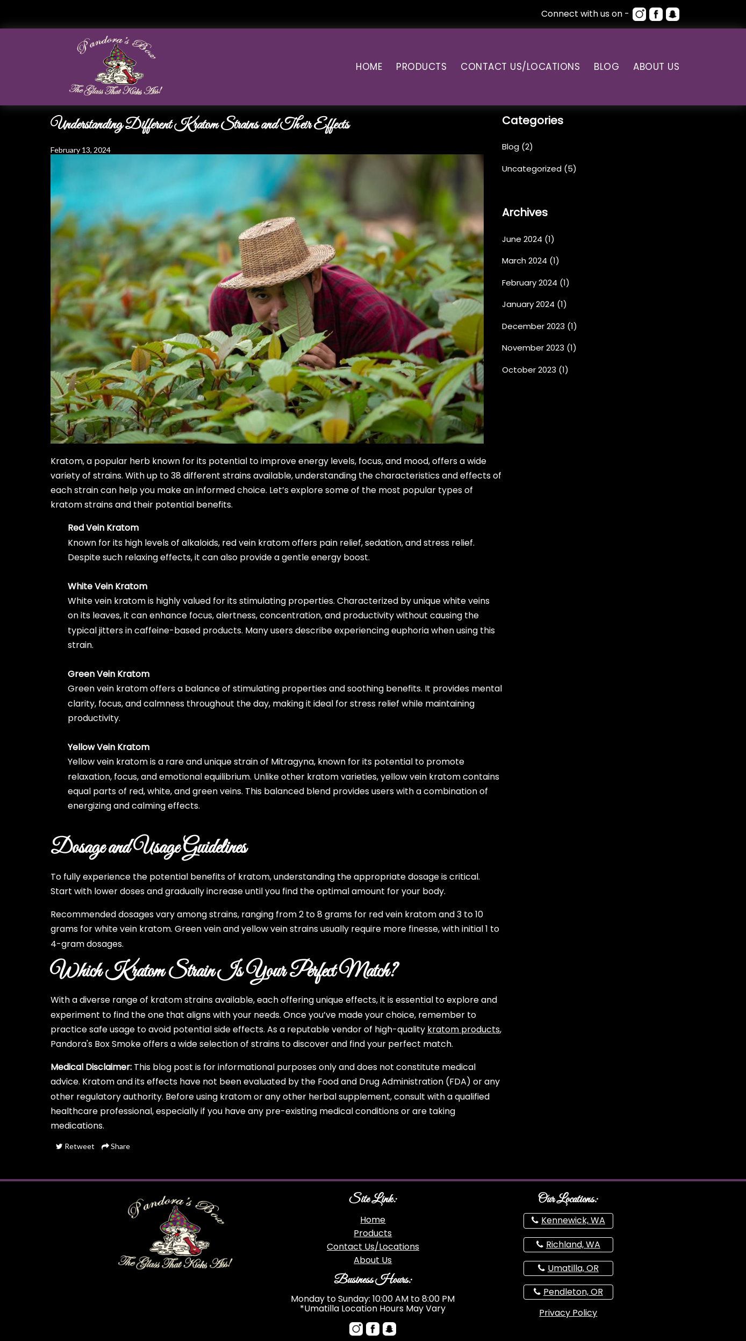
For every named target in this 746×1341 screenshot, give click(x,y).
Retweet (75, 1146)
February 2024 (529, 282)
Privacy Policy (568, 1313)
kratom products (463, 1029)
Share (116, 1146)
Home (369, 67)
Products (421, 67)
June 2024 (522, 239)
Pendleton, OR (573, 1292)
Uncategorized (532, 168)
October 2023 (529, 369)
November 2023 (533, 347)
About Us (656, 67)
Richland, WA (573, 1244)
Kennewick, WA (573, 1220)
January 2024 (528, 304)
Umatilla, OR (573, 1268)
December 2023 (533, 326)
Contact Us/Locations (520, 67)
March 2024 (524, 260)
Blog (606, 67)
